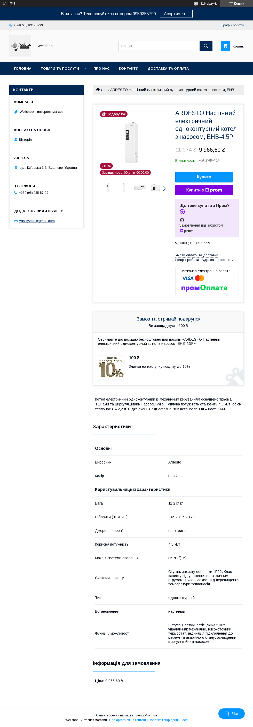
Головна (22, 68)
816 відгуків (209, 3)
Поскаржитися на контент (127, 720)
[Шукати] (206, 46)
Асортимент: (176, 14)
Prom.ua (151, 715)
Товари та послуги (60, 68)
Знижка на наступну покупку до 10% (159, 366)
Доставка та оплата (168, 68)
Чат (232, 713)
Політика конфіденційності (168, 720)
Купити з (204, 190)
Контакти (128, 68)
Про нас (101, 68)
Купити (204, 177)
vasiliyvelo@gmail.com (37, 221)
